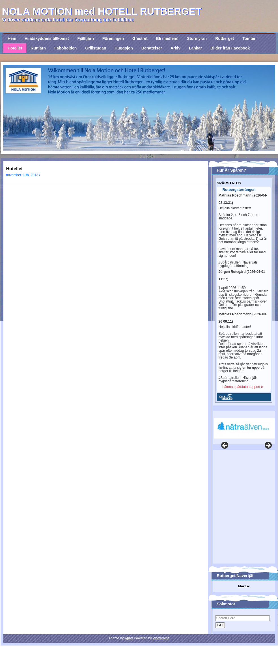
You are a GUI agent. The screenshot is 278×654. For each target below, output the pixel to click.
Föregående (225, 445)
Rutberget (224, 38)
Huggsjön (124, 48)
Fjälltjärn (85, 38)
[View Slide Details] (244, 428)
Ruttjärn (38, 48)
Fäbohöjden (65, 48)
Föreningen (113, 38)
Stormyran (197, 38)
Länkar (195, 48)
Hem (12, 38)
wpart (129, 638)
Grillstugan (95, 48)
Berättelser (151, 48)
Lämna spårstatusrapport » (243, 387)
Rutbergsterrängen (239, 189)
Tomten (249, 38)
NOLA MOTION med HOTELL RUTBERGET (102, 11)
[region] (243, 424)
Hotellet (15, 48)
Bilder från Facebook (230, 48)
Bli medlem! (167, 38)
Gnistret (140, 38)
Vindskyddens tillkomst (47, 38)
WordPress (161, 638)
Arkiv (175, 48)
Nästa (268, 445)
